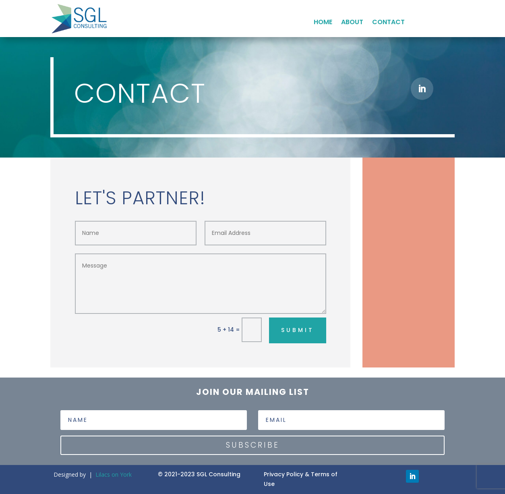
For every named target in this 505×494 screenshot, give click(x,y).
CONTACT (388, 23)
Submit (297, 330)
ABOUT (352, 23)
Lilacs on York (113, 474)
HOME (323, 23)
